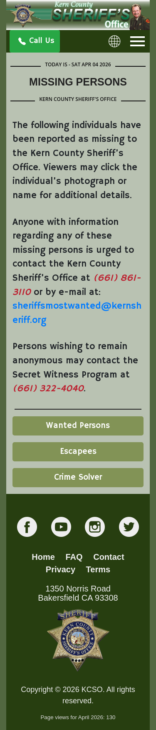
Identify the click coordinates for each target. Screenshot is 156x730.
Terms (98, 569)
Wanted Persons (78, 425)
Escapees (78, 451)
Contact (108, 556)
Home (43, 556)
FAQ (74, 556)
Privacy (60, 569)
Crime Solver (78, 477)
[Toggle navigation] (137, 41)
